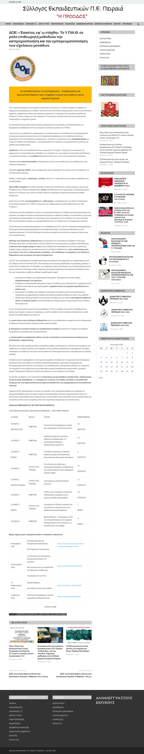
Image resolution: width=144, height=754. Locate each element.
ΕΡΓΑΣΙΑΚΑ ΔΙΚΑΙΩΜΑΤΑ (110, 46)
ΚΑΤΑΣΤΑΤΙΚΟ (105, 38)
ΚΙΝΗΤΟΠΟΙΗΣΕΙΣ (57, 24)
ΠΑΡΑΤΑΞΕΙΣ (105, 54)
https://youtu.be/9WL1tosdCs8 (69, 566)
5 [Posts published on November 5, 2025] (111, 357)
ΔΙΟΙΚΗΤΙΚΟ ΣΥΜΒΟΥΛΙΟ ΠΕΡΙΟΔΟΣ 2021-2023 (122, 311)
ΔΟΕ (52, 614)
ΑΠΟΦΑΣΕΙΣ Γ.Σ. (31, 24)
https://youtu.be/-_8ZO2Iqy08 (69, 585)
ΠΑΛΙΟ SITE (104, 58)
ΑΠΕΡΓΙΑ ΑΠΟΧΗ (44, 614)
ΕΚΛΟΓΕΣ (117, 24)
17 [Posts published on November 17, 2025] (101, 367)
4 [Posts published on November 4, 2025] (106, 357)
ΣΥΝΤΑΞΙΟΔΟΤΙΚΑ (107, 50)
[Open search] (138, 24)
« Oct (101, 378)
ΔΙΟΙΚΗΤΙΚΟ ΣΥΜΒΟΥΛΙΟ (103, 24)
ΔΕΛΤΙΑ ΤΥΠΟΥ (44, 24)
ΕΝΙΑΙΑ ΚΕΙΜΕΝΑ (60, 614)
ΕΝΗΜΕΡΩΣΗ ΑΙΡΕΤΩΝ (84, 24)
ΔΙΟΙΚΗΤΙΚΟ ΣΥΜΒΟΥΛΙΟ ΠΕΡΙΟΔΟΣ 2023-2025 (120, 297)
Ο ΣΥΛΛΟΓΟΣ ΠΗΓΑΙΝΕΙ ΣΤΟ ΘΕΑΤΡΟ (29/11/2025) (124, 196)
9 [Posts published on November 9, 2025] (132, 357)
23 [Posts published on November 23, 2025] (132, 367)
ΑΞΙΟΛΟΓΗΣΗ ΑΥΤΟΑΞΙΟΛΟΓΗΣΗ (27, 614)
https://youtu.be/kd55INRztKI (69, 596)
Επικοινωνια (127, 24)
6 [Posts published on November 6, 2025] (116, 357)
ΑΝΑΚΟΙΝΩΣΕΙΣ (18, 24)
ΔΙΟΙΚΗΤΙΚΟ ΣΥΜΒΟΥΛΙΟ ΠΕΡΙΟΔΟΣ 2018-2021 (121, 324)
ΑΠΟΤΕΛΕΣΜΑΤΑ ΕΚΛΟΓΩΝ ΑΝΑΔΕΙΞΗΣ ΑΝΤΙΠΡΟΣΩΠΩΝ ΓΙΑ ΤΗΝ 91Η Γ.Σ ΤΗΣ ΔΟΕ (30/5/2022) (122, 275)
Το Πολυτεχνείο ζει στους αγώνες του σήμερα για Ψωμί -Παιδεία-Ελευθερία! (77, 648)
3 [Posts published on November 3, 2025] (101, 357)
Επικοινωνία (14, 740)
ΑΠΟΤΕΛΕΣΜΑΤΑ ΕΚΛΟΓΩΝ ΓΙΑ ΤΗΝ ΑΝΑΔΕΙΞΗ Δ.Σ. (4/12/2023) (121, 259)
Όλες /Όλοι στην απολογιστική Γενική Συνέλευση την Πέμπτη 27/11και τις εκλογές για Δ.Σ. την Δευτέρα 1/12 (21, 651)
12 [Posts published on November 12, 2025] (112, 362)
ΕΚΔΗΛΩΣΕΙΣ (70, 24)
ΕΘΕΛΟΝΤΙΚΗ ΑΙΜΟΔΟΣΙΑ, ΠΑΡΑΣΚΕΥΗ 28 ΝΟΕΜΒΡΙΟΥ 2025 (122, 182)
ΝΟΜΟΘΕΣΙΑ (105, 42)
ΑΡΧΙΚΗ (8, 24)
